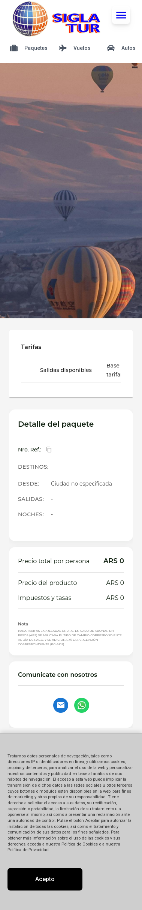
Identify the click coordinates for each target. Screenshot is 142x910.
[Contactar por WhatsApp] (81, 705)
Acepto (45, 879)
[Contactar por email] (60, 705)
